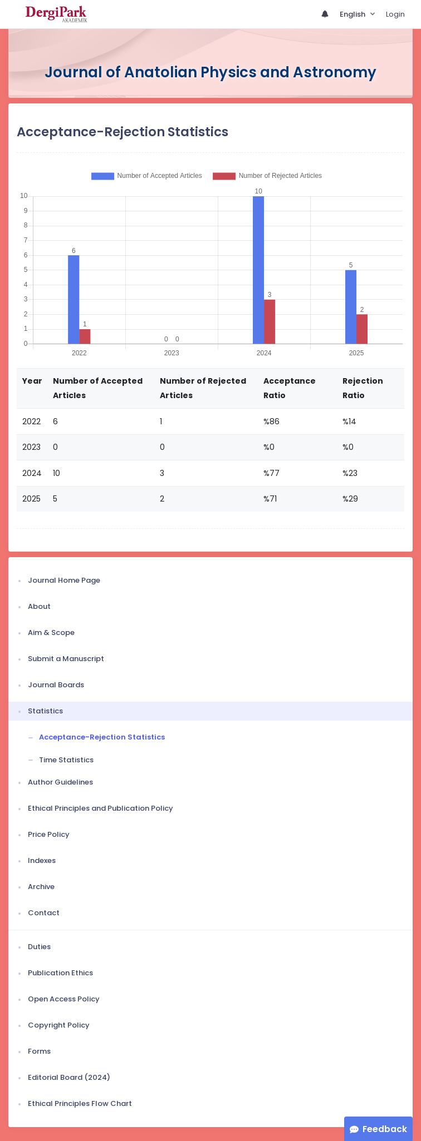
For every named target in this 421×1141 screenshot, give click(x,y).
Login (395, 14)
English (353, 14)
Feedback (385, 1129)
